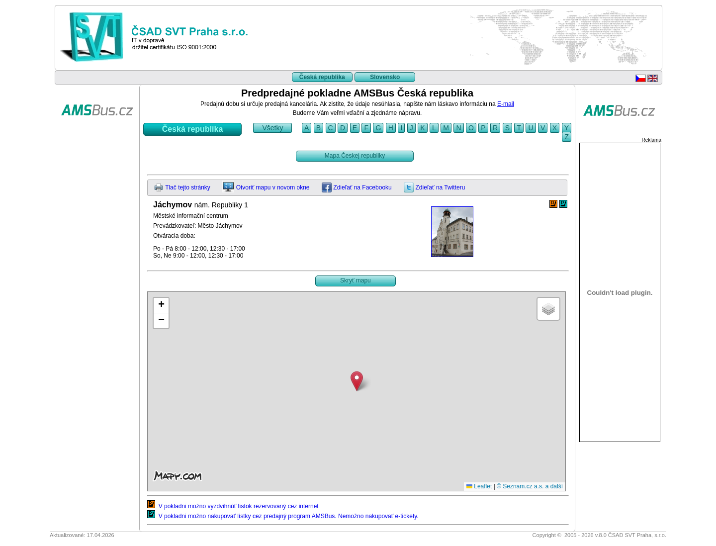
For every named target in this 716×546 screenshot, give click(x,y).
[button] (357, 381)
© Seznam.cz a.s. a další (530, 486)
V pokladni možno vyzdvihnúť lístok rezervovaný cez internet (233, 506)
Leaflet (479, 486)
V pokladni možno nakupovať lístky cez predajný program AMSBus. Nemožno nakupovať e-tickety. (283, 516)
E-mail (505, 103)
